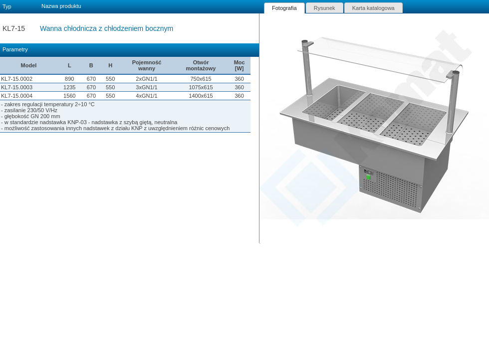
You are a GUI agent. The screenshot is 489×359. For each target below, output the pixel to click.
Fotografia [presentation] (284, 8)
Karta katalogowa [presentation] (373, 8)
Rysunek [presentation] (324, 8)
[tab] (284, 7)
